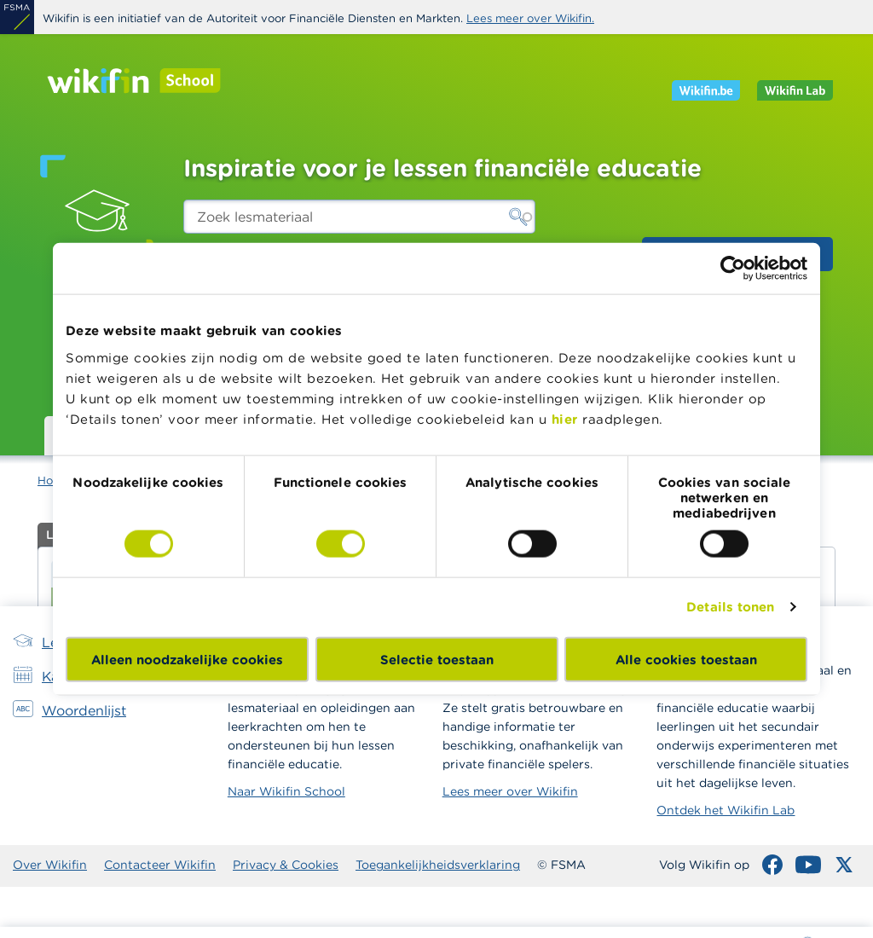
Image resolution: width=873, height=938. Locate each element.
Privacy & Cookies (285, 864)
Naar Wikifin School (286, 791)
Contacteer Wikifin (160, 864)
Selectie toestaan (437, 659)
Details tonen (730, 607)
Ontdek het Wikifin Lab (725, 810)
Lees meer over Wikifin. (530, 18)
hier (565, 418)
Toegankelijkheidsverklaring (438, 864)
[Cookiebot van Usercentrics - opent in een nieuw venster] (732, 268)
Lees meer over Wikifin (510, 791)
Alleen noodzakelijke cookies (187, 659)
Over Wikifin (50, 864)
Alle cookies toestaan (686, 659)
